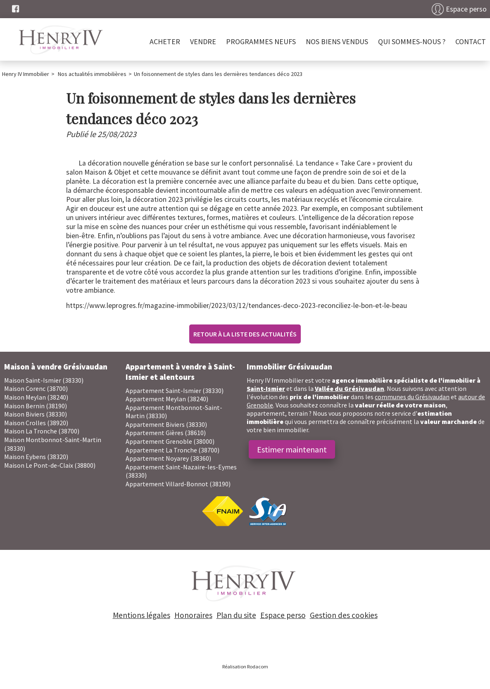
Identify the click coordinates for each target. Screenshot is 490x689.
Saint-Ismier (266, 388)
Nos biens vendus (337, 41)
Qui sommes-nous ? (411, 41)
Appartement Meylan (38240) (167, 399)
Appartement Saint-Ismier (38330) (175, 390)
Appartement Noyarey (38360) (168, 458)
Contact (470, 41)
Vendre (203, 41)
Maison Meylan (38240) (36, 397)
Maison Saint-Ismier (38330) (43, 380)
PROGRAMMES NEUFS (261, 41)
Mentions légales (141, 615)
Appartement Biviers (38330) (166, 424)
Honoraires (193, 615)
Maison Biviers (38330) (35, 414)
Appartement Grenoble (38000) (170, 441)
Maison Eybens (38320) (36, 456)
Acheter (165, 41)
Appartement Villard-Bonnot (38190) (178, 484)
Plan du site (236, 615)
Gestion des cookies (344, 615)
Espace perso (466, 9)
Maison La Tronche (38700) (41, 431)
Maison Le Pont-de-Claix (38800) (49, 465)
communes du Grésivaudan (412, 397)
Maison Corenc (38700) (36, 388)
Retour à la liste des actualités (245, 334)
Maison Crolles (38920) (36, 423)
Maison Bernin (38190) (35, 406)
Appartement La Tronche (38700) (172, 450)
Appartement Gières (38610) (166, 433)
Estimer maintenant (292, 449)
